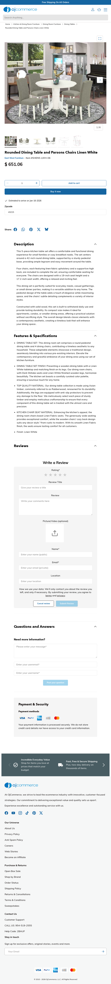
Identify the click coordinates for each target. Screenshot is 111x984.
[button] (45, 474)
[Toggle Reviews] (55, 446)
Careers (9, 845)
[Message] (55, 651)
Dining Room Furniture (52, 24)
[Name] (55, 554)
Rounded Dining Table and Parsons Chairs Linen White (27, 28)
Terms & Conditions (15, 900)
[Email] (55, 568)
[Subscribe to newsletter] (102, 951)
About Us (10, 828)
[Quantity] (22, 183)
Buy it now (55, 191)
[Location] (55, 581)
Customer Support (14, 919)
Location (55, 575)
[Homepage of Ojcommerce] (20, 9)
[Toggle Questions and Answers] (55, 626)
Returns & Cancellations (17, 894)
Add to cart (74, 183)
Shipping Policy (13, 888)
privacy (61, 595)
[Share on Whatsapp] (23, 229)
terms (49, 595)
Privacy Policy (12, 834)
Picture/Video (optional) (55, 521)
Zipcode (8, 206)
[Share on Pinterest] (31, 229)
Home (7, 24)
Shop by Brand (13, 876)
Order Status (11, 882)
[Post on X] (39, 229)
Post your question (55, 682)
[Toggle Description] (55, 244)
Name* (55, 549)
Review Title (55, 482)
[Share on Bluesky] (46, 229)
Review (55, 495)
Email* (55, 562)
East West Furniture (14, 158)
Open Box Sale (13, 871)
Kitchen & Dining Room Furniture (26, 24)
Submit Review (67, 603)
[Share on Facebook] (15, 229)
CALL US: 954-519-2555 (18, 925)
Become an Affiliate (15, 857)
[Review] (55, 506)
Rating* (55, 470)
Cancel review (43, 603)
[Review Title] (55, 487)
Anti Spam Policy (14, 839)
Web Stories (11, 851)
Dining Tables (69, 24)
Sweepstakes (12, 905)
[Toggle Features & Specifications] (55, 336)
